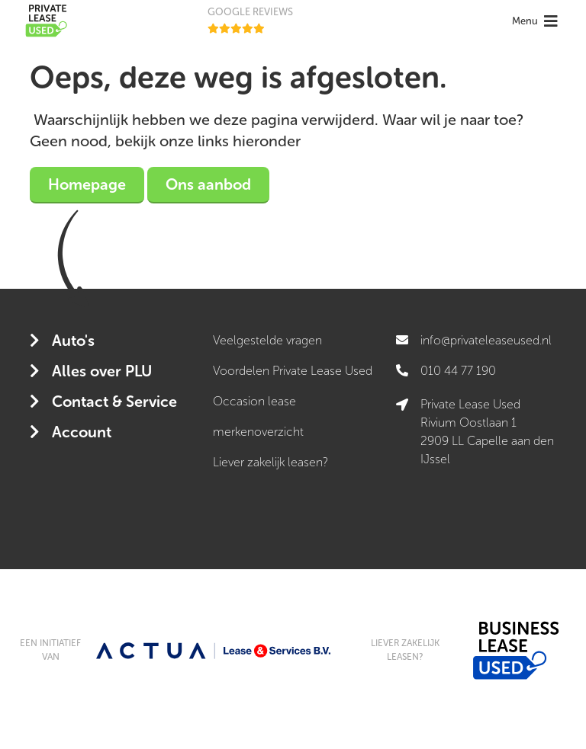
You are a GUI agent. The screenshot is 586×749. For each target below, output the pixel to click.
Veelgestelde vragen (267, 340)
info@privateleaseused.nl (486, 340)
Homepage (87, 184)
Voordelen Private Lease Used (292, 370)
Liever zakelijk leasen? (270, 462)
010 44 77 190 (458, 370)
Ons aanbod (208, 184)
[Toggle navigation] (537, 21)
